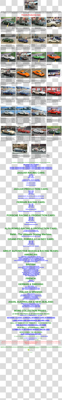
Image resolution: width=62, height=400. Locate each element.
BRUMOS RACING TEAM (31, 222)
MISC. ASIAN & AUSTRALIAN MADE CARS (31, 306)
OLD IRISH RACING (44, 336)
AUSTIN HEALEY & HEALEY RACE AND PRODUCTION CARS (31, 267)
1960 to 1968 (31, 191)
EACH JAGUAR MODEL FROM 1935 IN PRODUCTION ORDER (31, 198)
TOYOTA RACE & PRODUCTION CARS (31, 304)
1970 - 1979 (31, 206)
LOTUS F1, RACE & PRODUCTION (31, 271)
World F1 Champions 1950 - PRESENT (31, 246)
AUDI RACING (31, 286)
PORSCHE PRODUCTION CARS (31, 224)
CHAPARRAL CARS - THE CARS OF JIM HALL (31, 256)
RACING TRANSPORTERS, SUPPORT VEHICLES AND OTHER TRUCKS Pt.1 (31, 167)
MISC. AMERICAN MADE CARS (31, 261)
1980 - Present (31, 207)
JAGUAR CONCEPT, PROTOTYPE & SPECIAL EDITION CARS (31, 196)
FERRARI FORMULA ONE (31, 209)
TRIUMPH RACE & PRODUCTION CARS (31, 274)
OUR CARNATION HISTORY (31, 334)
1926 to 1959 (31, 190)
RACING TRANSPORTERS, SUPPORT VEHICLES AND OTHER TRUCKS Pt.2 (31, 168)
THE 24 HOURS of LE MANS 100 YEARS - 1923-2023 (31, 315)
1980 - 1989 (31, 176)
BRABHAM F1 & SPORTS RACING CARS (31, 268)
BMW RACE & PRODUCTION (31, 287)
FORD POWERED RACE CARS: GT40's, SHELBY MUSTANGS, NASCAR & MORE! (31, 260)
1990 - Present (31, 220)
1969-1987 (31, 192)
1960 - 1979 (31, 175)
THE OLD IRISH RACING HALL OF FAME (31, 325)
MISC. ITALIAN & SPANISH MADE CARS (31, 299)
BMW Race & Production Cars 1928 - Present (31, 236)
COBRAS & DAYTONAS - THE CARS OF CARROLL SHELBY (31, 258)
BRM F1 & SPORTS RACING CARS (31, 269)
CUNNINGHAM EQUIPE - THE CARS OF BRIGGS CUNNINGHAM (31, 259)
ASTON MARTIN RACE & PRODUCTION (31, 266)
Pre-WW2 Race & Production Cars (31, 230)
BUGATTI (31, 280)
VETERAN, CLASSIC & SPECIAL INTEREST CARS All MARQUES (31, 317)
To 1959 (31, 174)
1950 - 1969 (31, 217)
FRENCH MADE (31, 281)
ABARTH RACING (31, 293)
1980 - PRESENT (31, 244)
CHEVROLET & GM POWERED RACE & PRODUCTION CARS (31, 257)
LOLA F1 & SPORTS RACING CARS (31, 270)
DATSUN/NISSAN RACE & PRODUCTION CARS (31, 303)
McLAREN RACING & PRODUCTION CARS (31, 272)
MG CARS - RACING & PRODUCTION (31, 273)
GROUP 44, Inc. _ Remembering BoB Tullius (31, 180)
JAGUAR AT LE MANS (31, 182)
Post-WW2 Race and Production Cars (31, 231)
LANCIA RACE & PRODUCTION (31, 296)
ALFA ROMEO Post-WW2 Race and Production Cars (31, 295)
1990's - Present (31, 177)
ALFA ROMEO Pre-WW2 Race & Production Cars (31, 294)
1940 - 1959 (31, 204)
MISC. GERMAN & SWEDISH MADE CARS (31, 289)
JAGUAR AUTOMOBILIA (31, 185)
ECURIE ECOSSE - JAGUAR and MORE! (31, 179)
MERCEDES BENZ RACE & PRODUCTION (31, 288)
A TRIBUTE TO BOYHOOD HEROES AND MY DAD (31, 329)
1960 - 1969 (31, 205)
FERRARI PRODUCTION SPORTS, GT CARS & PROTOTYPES (31, 211)
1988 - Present (31, 194)
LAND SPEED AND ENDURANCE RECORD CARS (31, 320)
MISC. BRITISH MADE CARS (31, 275)
